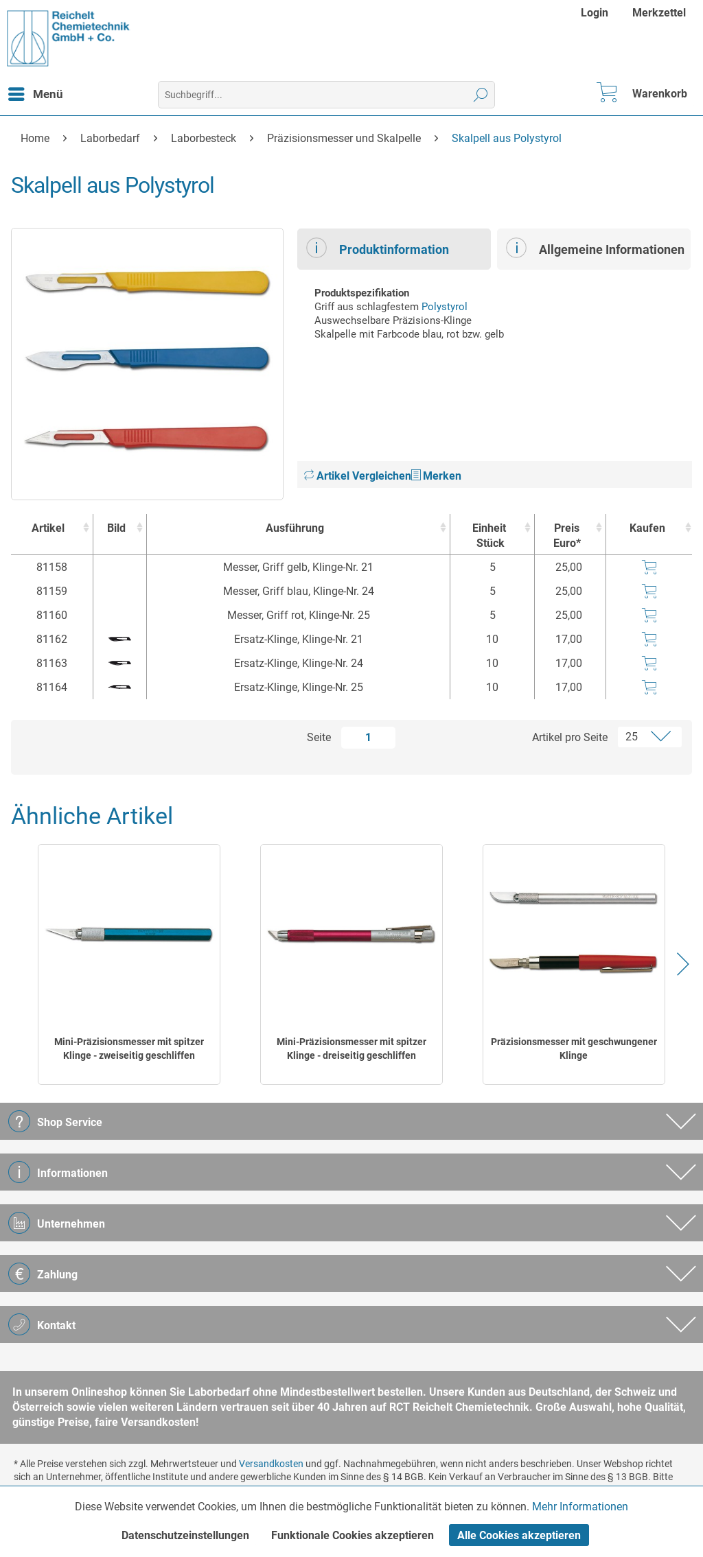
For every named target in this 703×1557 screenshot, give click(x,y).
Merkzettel (659, 12)
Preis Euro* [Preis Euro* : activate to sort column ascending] (567, 536)
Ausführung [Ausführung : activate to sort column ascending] (295, 528)
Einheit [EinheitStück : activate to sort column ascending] (488, 536)
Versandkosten (271, 1463)
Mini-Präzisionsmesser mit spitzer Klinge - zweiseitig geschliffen (129, 1048)
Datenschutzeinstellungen (185, 1535)
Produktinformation (377, 247)
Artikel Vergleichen (357, 475)
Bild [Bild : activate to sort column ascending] (116, 528)
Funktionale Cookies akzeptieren (352, 1535)
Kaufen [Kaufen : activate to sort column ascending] (647, 528)
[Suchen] (481, 94)
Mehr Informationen (580, 1506)
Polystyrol (445, 307)
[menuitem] (596, 12)
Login (594, 12)
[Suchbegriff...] (327, 94)
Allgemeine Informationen (595, 247)
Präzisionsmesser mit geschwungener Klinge (574, 1048)
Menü (35, 92)
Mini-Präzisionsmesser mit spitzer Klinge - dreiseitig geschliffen (351, 1048)
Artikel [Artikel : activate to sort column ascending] (48, 528)
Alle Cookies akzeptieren (519, 1535)
